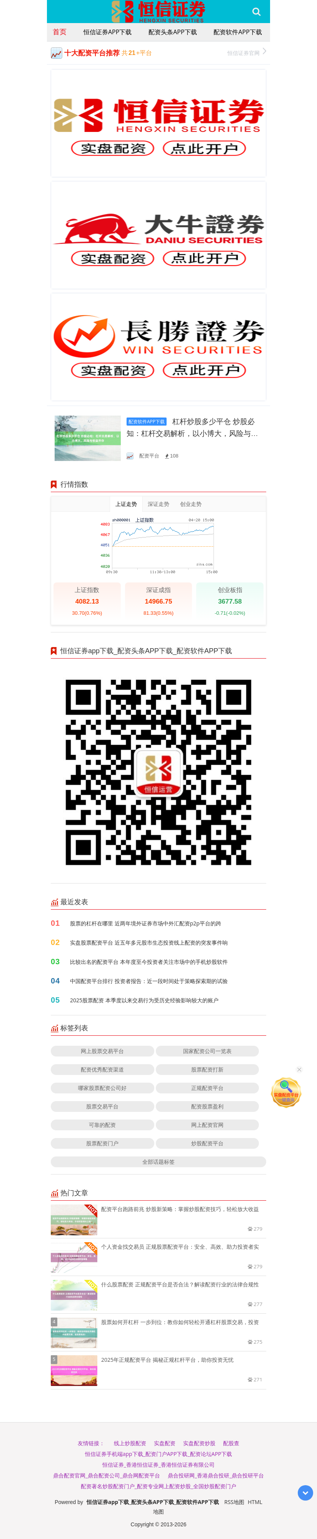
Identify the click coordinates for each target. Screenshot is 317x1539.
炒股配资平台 (207, 1143)
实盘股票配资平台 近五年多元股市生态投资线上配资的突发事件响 (149, 942)
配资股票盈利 (207, 1106)
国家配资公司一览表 (207, 1051)
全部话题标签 (158, 1161)
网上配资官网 (207, 1124)
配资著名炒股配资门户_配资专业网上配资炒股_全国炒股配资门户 (158, 1486)
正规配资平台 (207, 1087)
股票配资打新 (207, 1069)
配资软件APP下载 (238, 32)
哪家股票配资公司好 (102, 1087)
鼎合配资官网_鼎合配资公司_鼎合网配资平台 (106, 1475)
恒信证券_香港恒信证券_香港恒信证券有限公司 (158, 1464)
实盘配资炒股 (199, 1443)
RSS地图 (234, 1502)
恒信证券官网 (246, 52)
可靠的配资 (102, 1124)
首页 (60, 31)
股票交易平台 (102, 1106)
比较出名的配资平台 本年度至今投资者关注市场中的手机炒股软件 (149, 961)
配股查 (231, 1443)
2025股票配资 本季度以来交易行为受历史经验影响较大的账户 (144, 1000)
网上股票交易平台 (102, 1051)
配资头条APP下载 (172, 32)
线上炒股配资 (130, 1443)
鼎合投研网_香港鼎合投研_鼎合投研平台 (216, 1475)
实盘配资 (164, 1443)
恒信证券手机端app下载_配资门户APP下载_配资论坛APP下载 (158, 1453)
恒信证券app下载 (107, 32)
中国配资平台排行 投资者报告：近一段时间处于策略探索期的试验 (149, 981)
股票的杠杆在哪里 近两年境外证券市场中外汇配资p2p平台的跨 (145, 923)
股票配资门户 (102, 1143)
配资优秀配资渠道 (102, 1069)
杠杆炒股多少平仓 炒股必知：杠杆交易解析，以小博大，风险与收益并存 (192, 433)
